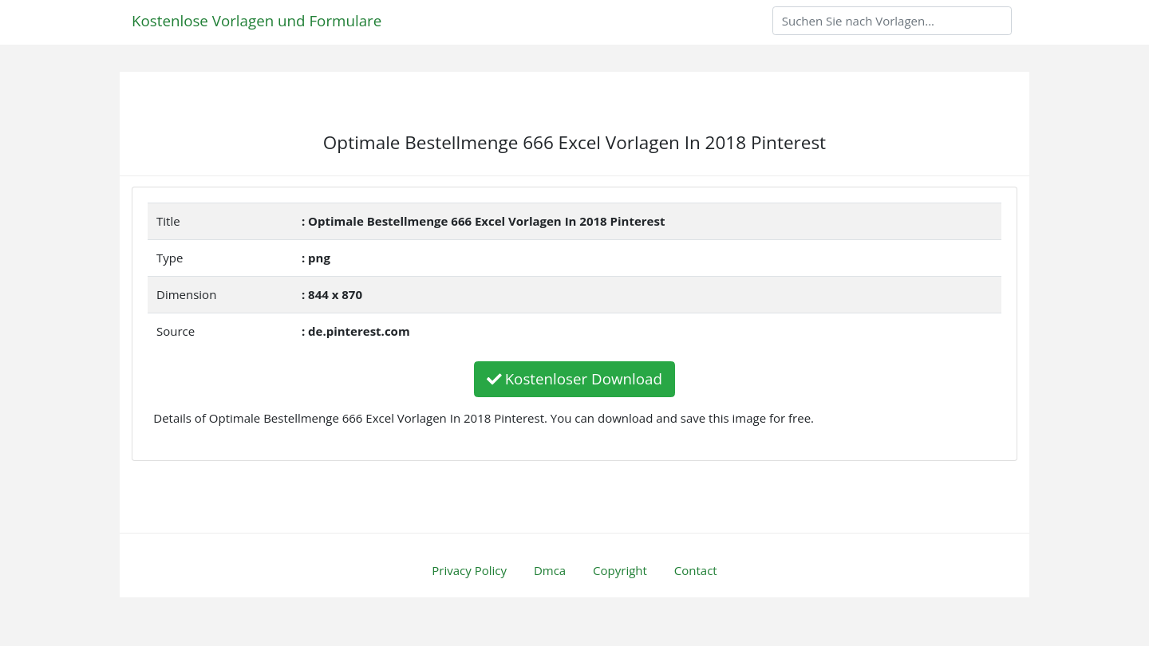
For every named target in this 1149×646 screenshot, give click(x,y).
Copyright (620, 570)
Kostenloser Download (574, 378)
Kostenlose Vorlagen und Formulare (256, 20)
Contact (695, 570)
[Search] (892, 20)
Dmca (550, 570)
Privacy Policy (469, 570)
